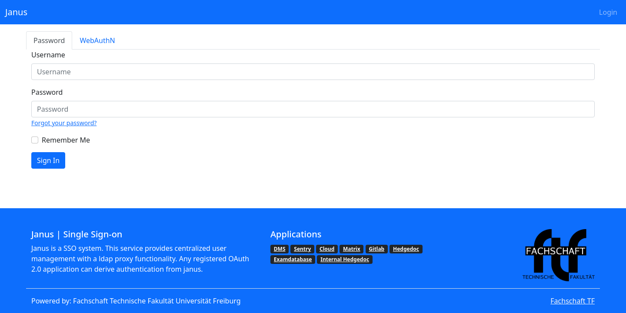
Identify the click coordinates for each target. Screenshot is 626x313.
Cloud (327, 249)
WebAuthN (97, 40)
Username (48, 55)
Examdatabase (293, 259)
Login (608, 12)
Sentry (302, 249)
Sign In (48, 160)
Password (49, 40)
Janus (16, 12)
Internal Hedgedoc (344, 259)
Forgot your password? (64, 123)
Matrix (351, 249)
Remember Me (66, 140)
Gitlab (376, 249)
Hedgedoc (406, 249)
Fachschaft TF (572, 301)
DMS (280, 249)
